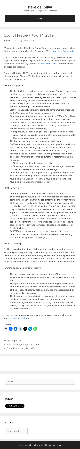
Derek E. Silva (40, 7)
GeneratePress (54, 445)
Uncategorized (14, 340)
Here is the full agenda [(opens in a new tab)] (63, 51)
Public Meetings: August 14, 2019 (23, 344)
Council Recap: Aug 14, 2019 (20, 348)
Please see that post (47, 63)
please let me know (20, 318)
